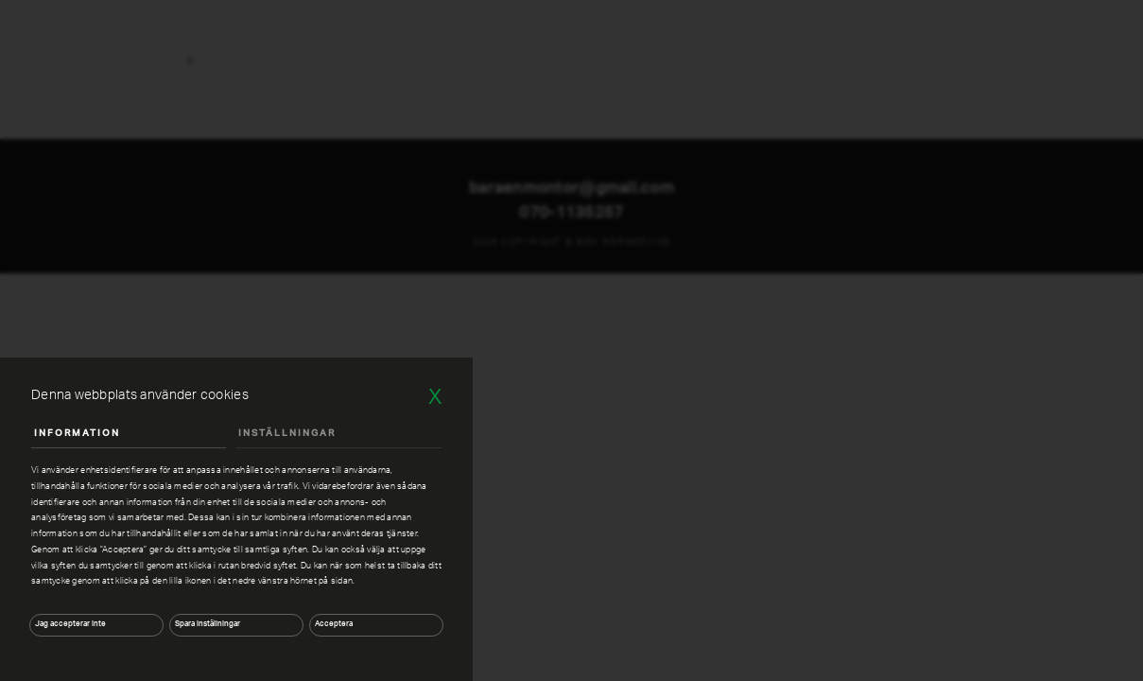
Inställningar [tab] (287, 433)
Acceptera (334, 624)
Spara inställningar (207, 624)
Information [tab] (77, 433)
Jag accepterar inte (70, 624)
